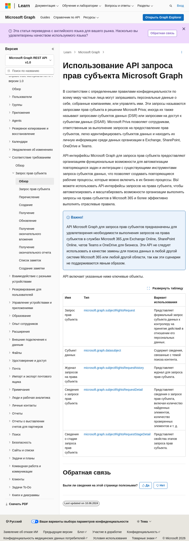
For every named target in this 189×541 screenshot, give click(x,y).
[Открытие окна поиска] (171, 6)
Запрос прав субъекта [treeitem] (34, 189)
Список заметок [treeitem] (30, 260)
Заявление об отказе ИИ (20, 532)
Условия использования (110, 538)
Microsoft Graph (89, 52)
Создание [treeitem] (26, 205)
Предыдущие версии (57, 532)
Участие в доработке (107, 532)
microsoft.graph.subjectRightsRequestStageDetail (117, 434)
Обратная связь (163, 33)
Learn (67, 52)
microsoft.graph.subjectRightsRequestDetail (113, 389)
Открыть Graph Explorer (163, 17)
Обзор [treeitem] (16, 89)
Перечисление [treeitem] (29, 197)
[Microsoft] (8, 6)
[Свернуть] (52, 49)
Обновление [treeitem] (28, 220)
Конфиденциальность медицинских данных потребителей (44, 538)
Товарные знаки (143, 538)
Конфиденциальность (142, 532)
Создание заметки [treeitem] (32, 268)
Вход (180, 5)
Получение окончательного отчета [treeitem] (35, 249)
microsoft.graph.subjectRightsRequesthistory (114, 367)
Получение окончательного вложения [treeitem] (30, 234)
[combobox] (29, 60)
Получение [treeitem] (26, 213)
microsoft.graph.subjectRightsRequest (109, 310)
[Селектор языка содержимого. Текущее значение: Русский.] (13, 521)
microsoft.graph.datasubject (102, 350)
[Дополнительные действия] (182, 52)
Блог (81, 532)
